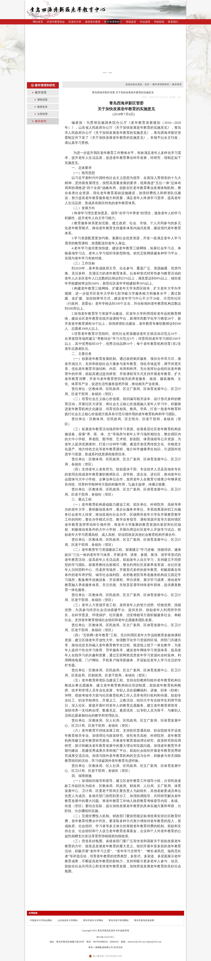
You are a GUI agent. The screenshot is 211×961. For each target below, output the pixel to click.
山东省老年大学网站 (68, 920)
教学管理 (40, 92)
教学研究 (40, 121)
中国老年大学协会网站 (41, 920)
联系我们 (173, 21)
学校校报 (159, 21)
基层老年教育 (92, 21)
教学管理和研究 (113, 21)
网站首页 (38, 21)
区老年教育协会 (56, 21)
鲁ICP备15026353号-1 (106, 937)
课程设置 (42, 99)
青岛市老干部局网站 (119, 920)
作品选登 (145, 21)
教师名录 (42, 106)
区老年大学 (75, 21)
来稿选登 (131, 21)
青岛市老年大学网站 (93, 920)
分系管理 (42, 114)
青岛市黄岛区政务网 (144, 920)
